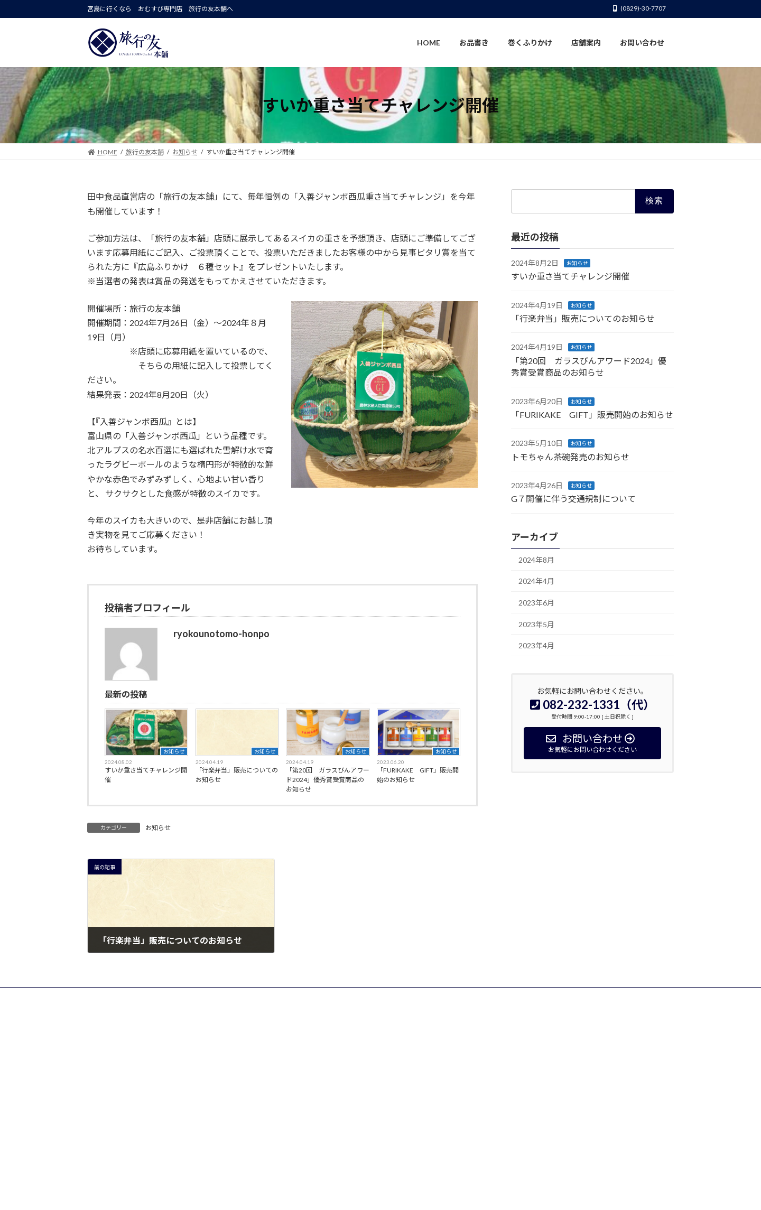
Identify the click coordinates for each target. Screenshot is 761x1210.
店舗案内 (254, 997)
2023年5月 (536, 624)
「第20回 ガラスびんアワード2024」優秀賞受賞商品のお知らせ (327, 779)
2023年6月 (536, 602)
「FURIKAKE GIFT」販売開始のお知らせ (418, 775)
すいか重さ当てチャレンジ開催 (146, 775)
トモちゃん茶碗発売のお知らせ (570, 457)
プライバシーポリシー (319, 997)
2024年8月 (536, 559)
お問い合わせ (391, 997)
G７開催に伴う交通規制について (573, 499)
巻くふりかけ (202, 997)
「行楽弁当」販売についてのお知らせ (237, 775)
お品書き (150, 997)
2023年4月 (536, 645)
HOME (107, 997)
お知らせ (173, 751)
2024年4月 (536, 581)
